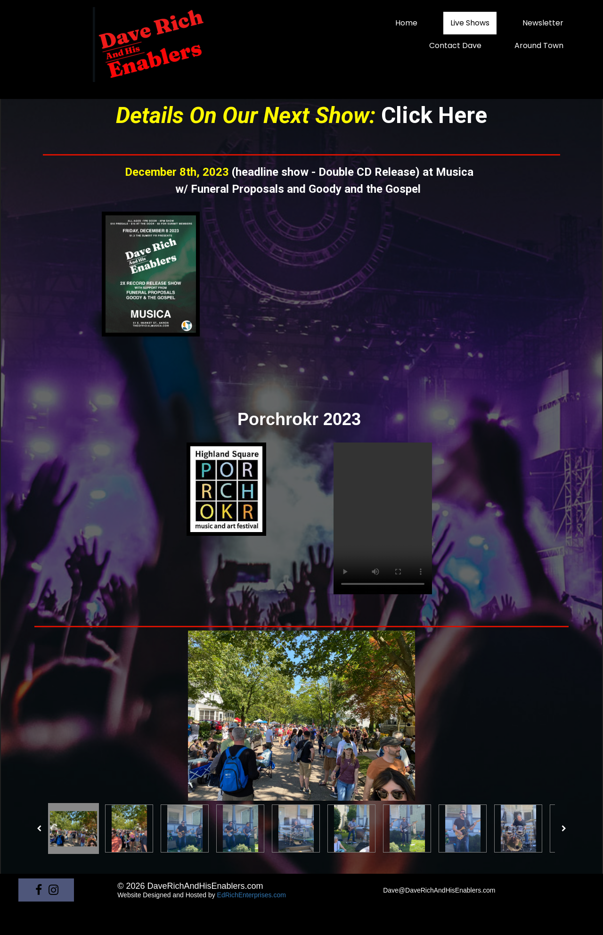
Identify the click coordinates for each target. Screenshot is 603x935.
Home (406, 22)
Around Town (538, 45)
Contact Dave (455, 45)
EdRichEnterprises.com (251, 895)
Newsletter (542, 22)
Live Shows (469, 22)
